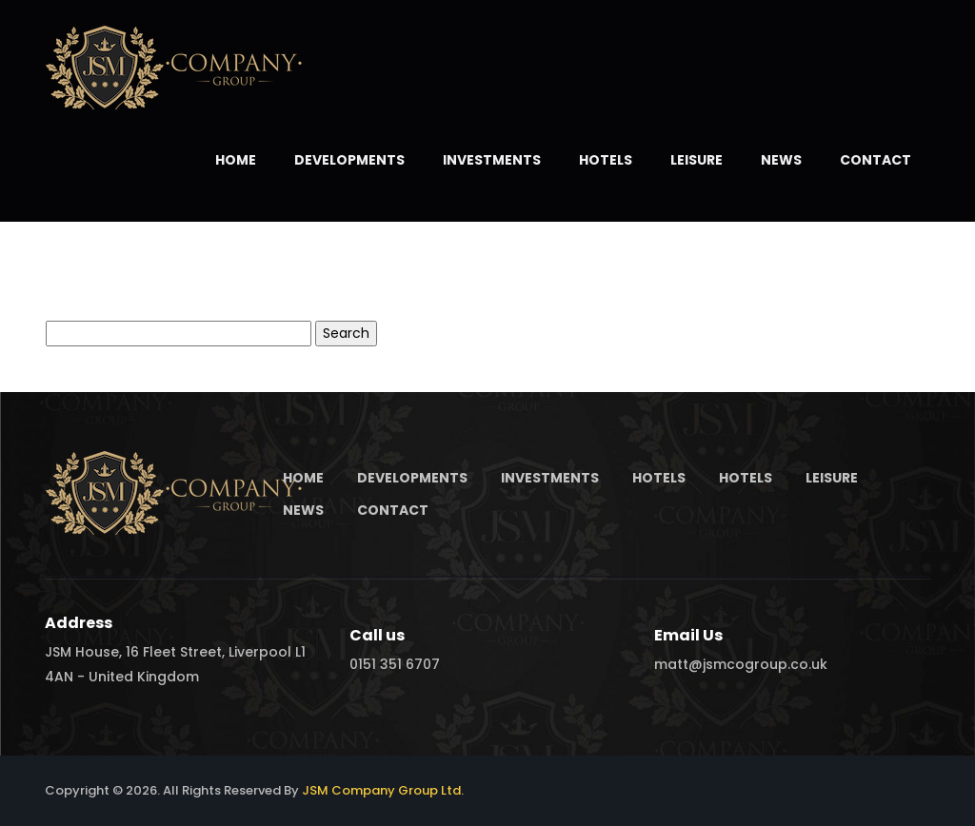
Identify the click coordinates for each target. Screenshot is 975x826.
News (781, 159)
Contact (875, 159)
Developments (349, 159)
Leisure (696, 159)
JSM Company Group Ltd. (383, 790)
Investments (492, 159)
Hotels (605, 159)
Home (235, 159)
